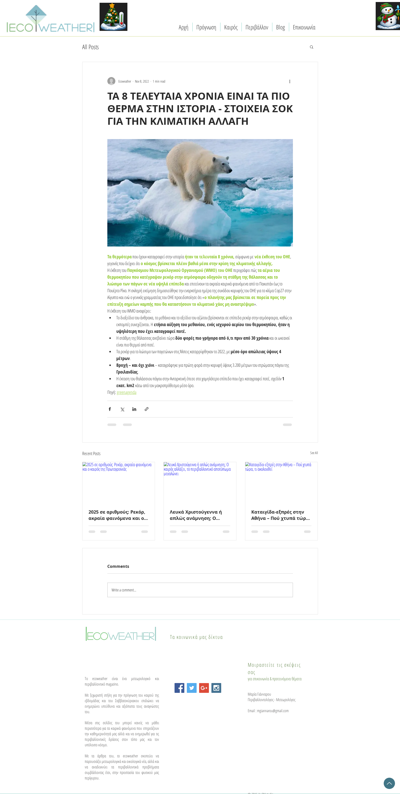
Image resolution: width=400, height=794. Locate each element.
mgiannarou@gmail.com (273, 710)
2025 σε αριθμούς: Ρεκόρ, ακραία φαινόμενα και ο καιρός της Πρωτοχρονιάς (118, 515)
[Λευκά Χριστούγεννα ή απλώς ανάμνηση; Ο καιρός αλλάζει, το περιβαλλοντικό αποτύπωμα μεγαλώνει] (200, 482)
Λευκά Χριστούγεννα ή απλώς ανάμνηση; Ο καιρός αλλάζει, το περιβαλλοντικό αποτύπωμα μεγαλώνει (197, 515)
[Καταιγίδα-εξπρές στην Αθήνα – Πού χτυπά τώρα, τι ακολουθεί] (281, 482)
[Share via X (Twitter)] (122, 409)
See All (314, 452)
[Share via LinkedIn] (134, 409)
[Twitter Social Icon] (192, 688)
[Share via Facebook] (109, 409)
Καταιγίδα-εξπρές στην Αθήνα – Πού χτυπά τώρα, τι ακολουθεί (280, 515)
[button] (311, 47)
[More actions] (290, 81)
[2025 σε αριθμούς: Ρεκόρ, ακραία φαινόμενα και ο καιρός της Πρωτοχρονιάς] (119, 482)
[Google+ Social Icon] (204, 688)
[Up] (389, 783)
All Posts (90, 46)
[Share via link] (146, 409)
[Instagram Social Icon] (216, 688)
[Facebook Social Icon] (179, 688)
